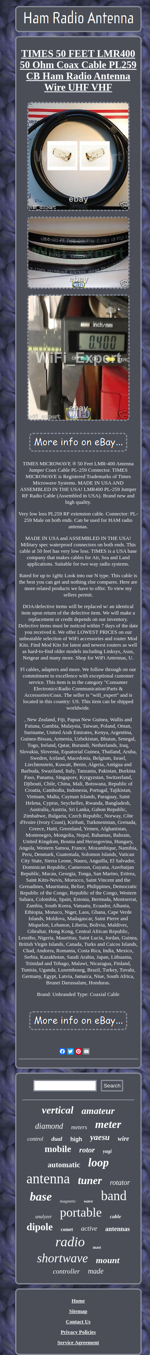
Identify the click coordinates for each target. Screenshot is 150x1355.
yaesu (100, 1137)
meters (79, 1127)
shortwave (62, 1258)
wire (123, 1138)
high (76, 1139)
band (113, 1196)
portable (81, 1212)
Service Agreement (78, 1342)
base (41, 1196)
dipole (40, 1226)
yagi (107, 1151)
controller (66, 1271)
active (89, 1228)
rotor (87, 1150)
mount (108, 1260)
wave (88, 1201)
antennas (117, 1228)
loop (98, 1162)
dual (56, 1139)
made (96, 1271)
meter (108, 1124)
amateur (98, 1111)
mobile (58, 1149)
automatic (64, 1164)
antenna (48, 1179)
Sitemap (78, 1311)
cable (115, 1216)
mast (97, 1247)
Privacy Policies (78, 1332)
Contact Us (78, 1321)
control (35, 1139)
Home (78, 1301)
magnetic (68, 1201)
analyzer (43, 1216)
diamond (49, 1126)
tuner (90, 1180)
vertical (57, 1110)
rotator (120, 1183)
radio (70, 1241)
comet (67, 1229)
